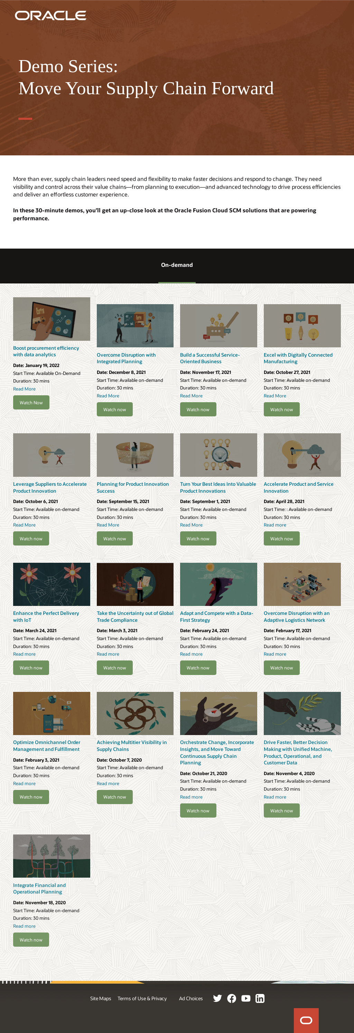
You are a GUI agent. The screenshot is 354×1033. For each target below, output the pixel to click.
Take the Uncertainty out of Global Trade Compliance (135, 616)
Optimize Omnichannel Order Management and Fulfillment (46, 745)
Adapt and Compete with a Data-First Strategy (216, 616)
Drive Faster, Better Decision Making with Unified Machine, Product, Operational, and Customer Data (298, 752)
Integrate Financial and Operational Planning (39, 888)
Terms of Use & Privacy (142, 998)
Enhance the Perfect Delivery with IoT (46, 616)
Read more (275, 525)
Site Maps (100, 998)
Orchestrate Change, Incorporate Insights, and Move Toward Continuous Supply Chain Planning (217, 752)
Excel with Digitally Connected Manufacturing (298, 358)
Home (306, 1020)
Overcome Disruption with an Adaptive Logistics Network (297, 616)
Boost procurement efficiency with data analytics (46, 351)
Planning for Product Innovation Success (133, 487)
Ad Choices (191, 998)
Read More (24, 389)
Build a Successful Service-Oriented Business (210, 358)
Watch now (114, 409)
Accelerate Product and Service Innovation (299, 487)
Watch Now (31, 402)
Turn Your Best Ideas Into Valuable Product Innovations (218, 487)
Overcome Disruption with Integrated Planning (126, 358)
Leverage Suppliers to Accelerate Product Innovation (50, 487)
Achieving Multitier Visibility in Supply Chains (132, 745)
